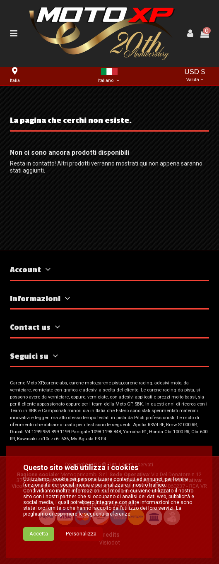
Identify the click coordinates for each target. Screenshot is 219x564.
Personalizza (81, 533)
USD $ (195, 76)
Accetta (38, 533)
